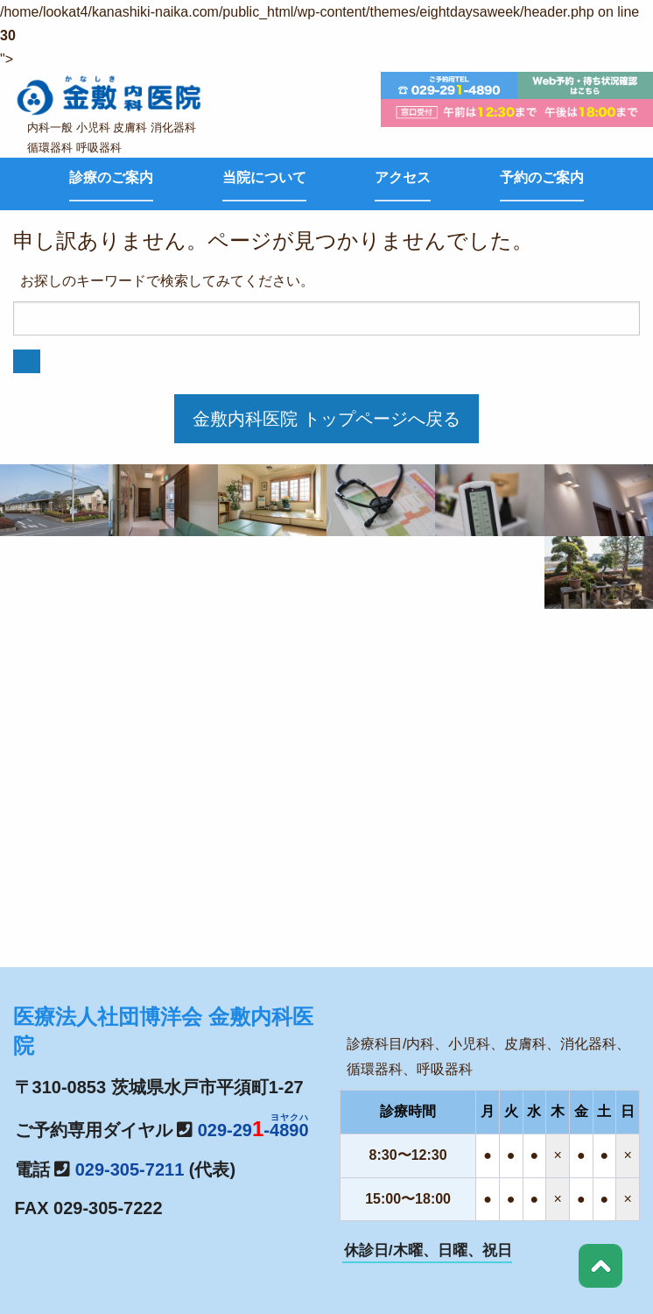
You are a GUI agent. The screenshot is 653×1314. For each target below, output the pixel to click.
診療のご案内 (111, 177)
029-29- (253, 1130)
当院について (264, 177)
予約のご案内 (542, 177)
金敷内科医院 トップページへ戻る (326, 418)
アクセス (403, 177)
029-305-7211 (130, 1169)
